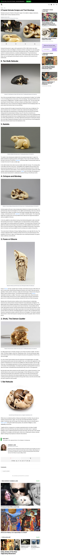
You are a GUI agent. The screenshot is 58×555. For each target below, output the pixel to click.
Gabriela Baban (45, 85)
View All (38, 480)
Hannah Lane (6, 18)
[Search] (49, 4)
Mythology (49, 85)
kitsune (6, 288)
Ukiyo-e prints (4, 422)
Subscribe (28, 1)
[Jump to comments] (6, 44)
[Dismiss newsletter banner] (56, 1)
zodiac (22, 171)
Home (2, 7)
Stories (48, 70)
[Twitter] (20, 460)
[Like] (10, 458)
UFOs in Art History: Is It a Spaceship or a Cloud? (14, 532)
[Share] (25, 44)
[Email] (29, 460)
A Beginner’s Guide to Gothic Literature (25, 546)
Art (4, 7)
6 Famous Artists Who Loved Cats (10, 507)
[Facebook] (18, 460)
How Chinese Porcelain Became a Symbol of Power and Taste (35, 546)
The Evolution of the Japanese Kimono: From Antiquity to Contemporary (16, 440)
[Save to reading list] (16, 44)
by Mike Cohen (33, 548)
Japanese (18, 160)
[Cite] (35, 44)
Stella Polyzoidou (45, 26)
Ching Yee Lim (45, 70)
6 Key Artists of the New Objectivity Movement (9, 552)
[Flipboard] (27, 460)
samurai (33, 293)
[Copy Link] (25, 460)
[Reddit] (22, 460)
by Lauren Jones (23, 548)
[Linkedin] (16, 460)
